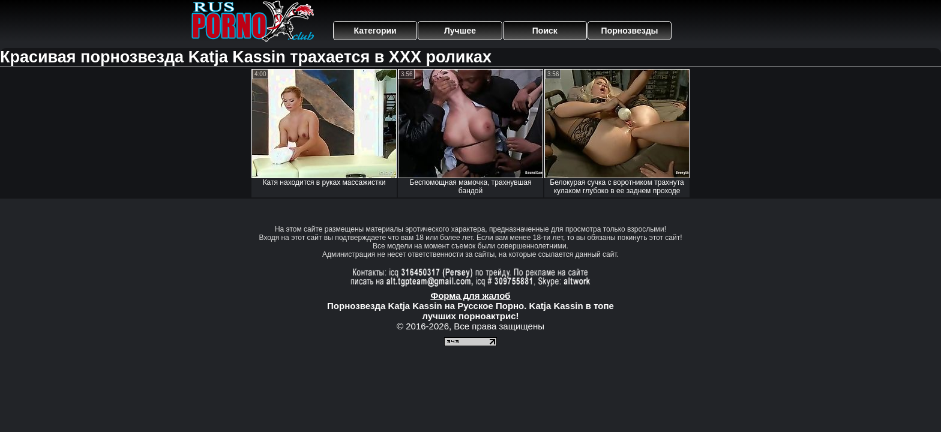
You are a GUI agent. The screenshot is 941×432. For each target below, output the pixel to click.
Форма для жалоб (470, 295)
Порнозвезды (629, 30)
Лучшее (460, 30)
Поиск (545, 30)
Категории (375, 30)
